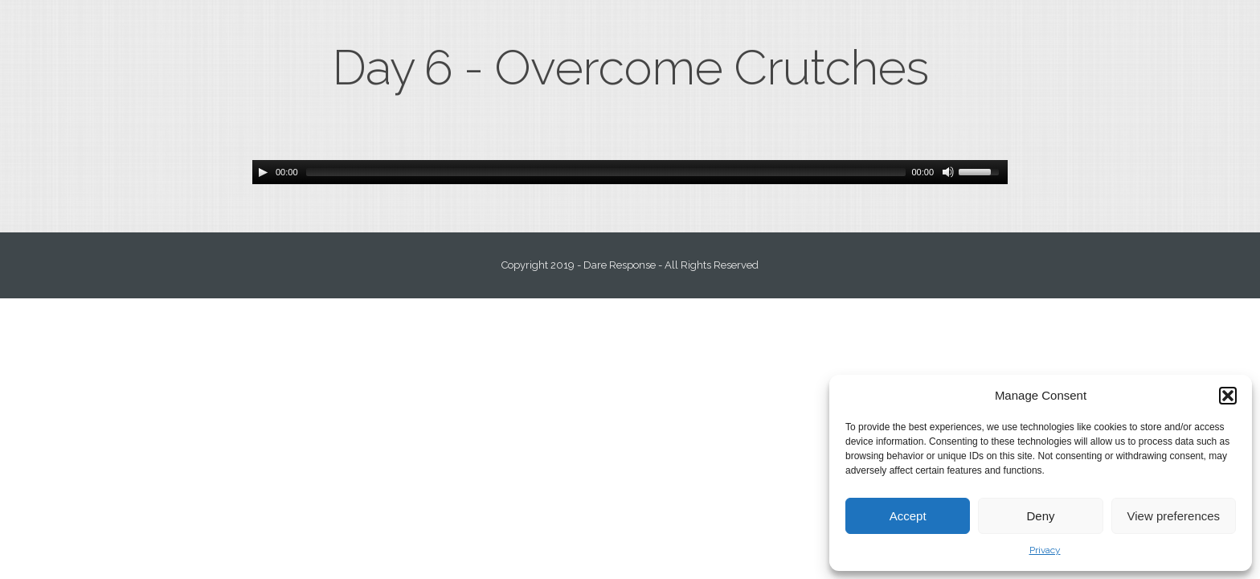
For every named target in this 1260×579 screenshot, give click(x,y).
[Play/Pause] (262, 172)
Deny (1040, 516)
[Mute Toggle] (948, 172)
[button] (1228, 396)
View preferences (1174, 516)
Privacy (1045, 550)
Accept (908, 516)
